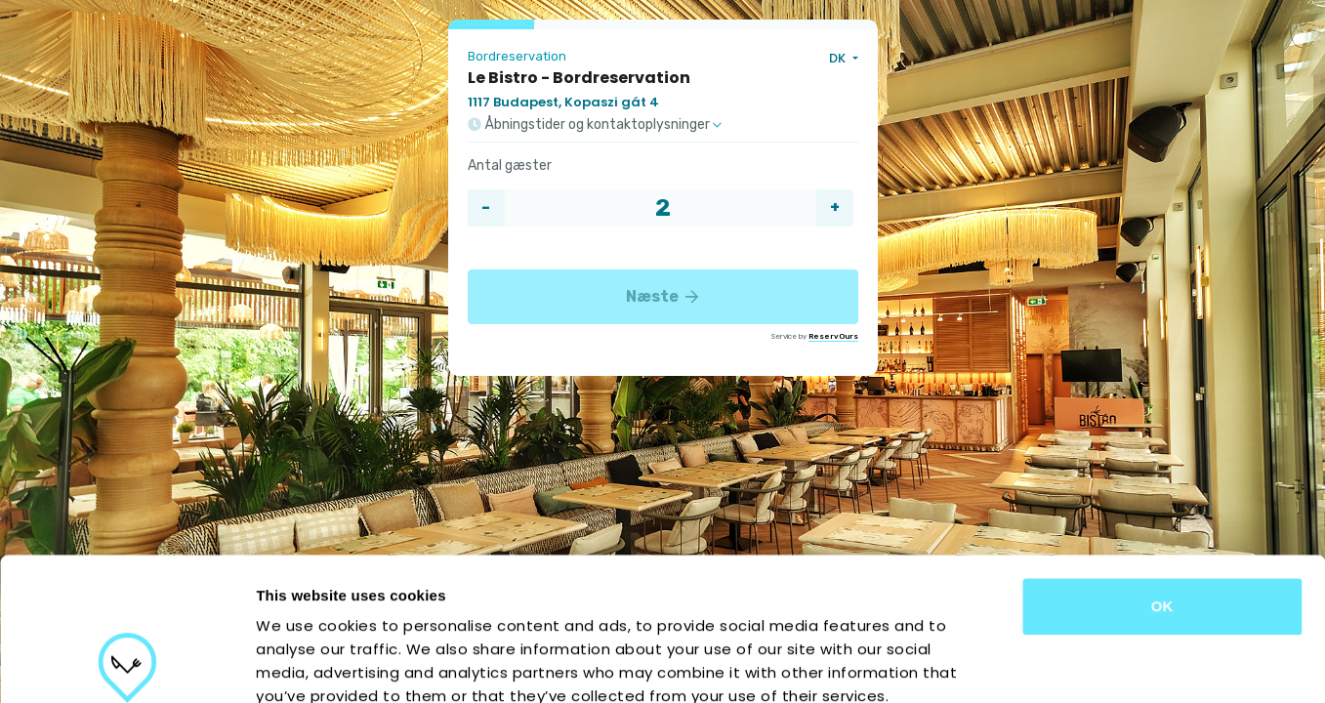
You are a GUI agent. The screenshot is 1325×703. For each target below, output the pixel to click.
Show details (1024, 664)
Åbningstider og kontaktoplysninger (595, 125)
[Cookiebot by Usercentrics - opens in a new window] (126, 665)
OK (1162, 472)
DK (839, 58)
